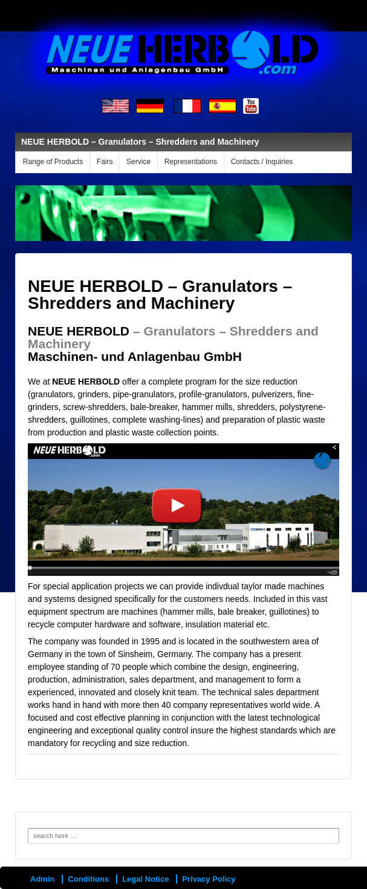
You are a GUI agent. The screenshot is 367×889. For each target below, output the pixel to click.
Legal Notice (145, 879)
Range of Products (53, 161)
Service (138, 161)
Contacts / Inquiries (262, 161)
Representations (190, 161)
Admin (42, 879)
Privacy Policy (208, 879)
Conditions (88, 879)
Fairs (105, 161)
